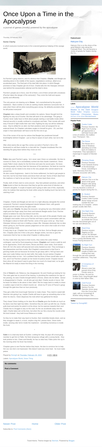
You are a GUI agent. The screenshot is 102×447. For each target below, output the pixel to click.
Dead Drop (86, 228)
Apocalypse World (16, 358)
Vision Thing (28, 358)
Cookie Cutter (87, 124)
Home (35, 424)
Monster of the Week (78, 116)
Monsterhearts (90, 116)
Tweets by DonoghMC (79, 303)
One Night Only (87, 211)
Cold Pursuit (86, 283)
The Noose (86, 141)
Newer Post (9, 424)
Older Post (60, 424)
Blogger (71, 441)
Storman (55, 441)
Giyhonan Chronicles (81, 114)
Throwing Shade (88, 160)
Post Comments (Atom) (22, 429)
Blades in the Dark (80, 110)
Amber (73, 107)
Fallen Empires (83, 112)
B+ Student (86, 194)
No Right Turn (87, 245)
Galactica (95, 112)
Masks (95, 114)
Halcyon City (77, 41)
